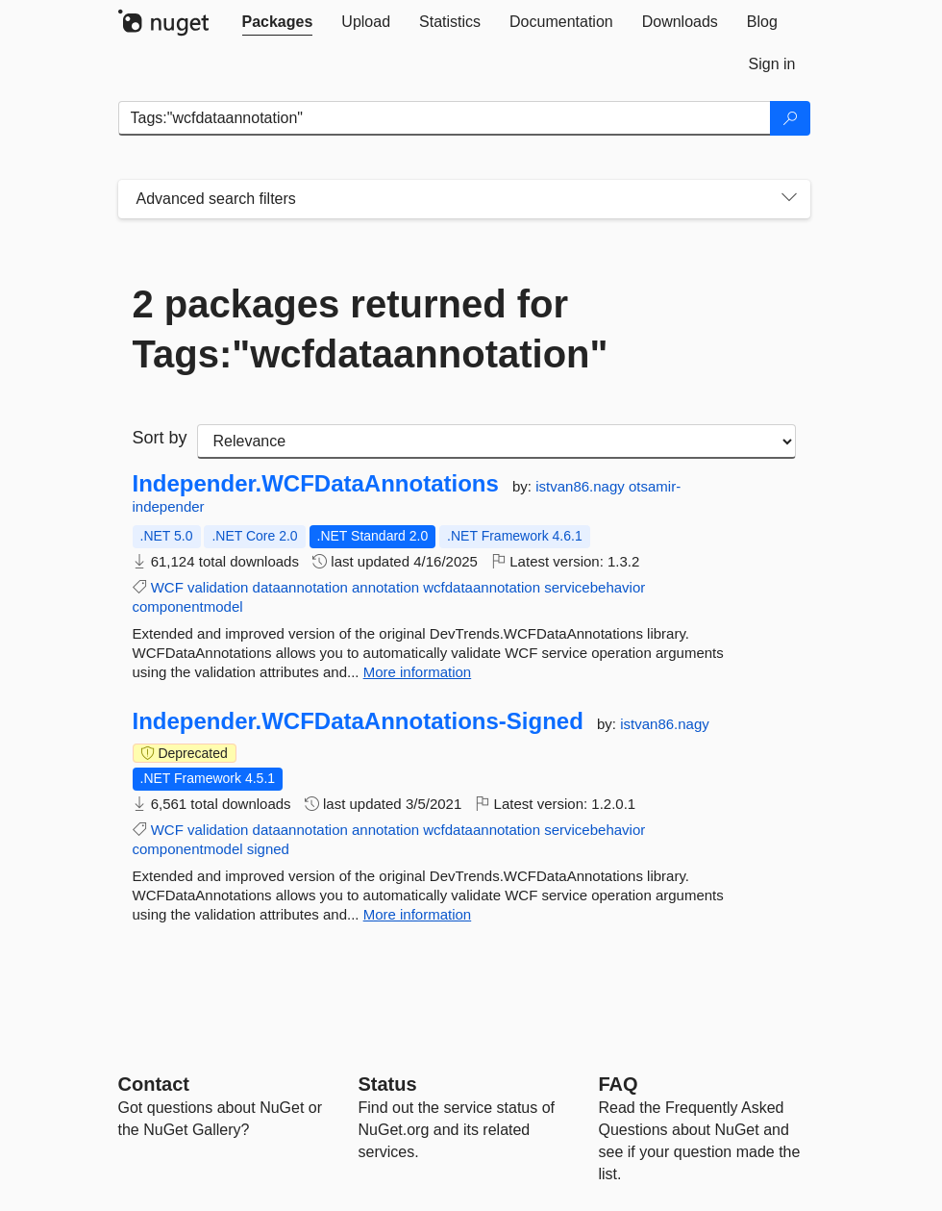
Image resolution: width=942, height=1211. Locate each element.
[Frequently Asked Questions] (618, 1084)
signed (268, 849)
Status (388, 1084)
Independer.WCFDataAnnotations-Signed (358, 721)
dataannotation (300, 587)
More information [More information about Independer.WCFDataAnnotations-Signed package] (417, 914)
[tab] (278, 22)
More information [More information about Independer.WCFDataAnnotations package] (417, 672)
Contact (153, 1084)
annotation (385, 587)
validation (217, 587)
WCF (167, 587)
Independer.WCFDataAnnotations (316, 483)
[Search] (790, 118)
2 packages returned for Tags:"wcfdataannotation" (370, 329)
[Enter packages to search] (444, 118)
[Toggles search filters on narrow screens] (789, 199)
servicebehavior (594, 587)
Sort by (160, 437)
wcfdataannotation (481, 587)
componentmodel (188, 606)
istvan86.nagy (582, 486)
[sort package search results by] (496, 441)
